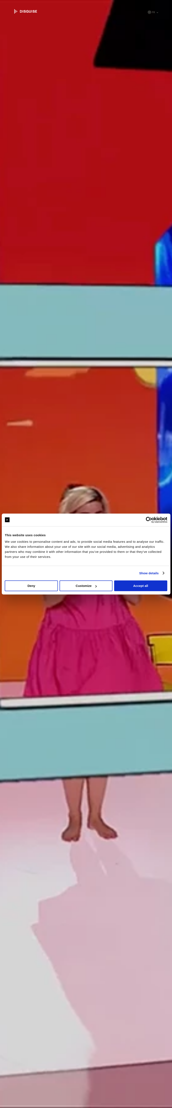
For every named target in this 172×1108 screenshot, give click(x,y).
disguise (25, 11)
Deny (31, 586)
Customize (86, 586)
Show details (149, 573)
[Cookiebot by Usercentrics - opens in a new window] (148, 520)
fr (153, 12)
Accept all (140, 586)
